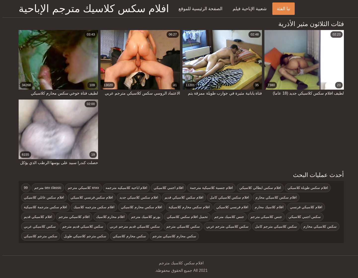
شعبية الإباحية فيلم (247, 8)
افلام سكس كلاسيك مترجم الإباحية (91, 8)
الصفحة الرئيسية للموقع (198, 8)
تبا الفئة (281, 8)
